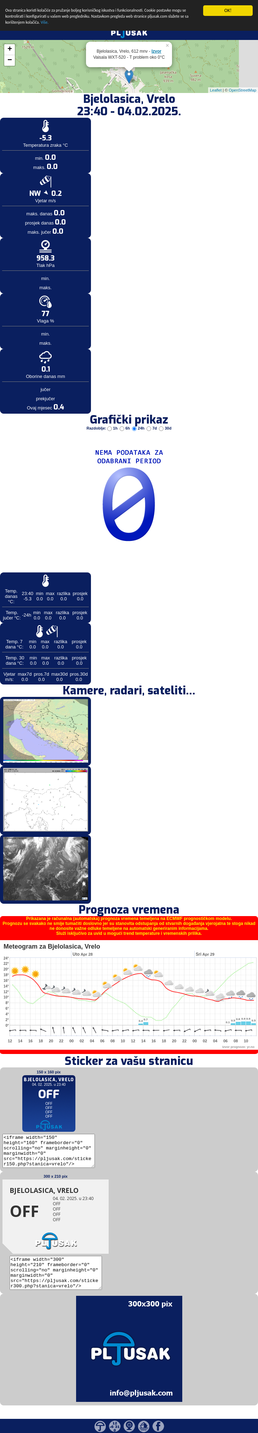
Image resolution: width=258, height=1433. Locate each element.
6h (125, 428)
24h (138, 428)
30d (165, 428)
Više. (117, 26)
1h (113, 428)
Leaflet (216, 90)
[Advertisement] (54, 116)
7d (152, 428)
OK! (228, 10)
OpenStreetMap (242, 90)
